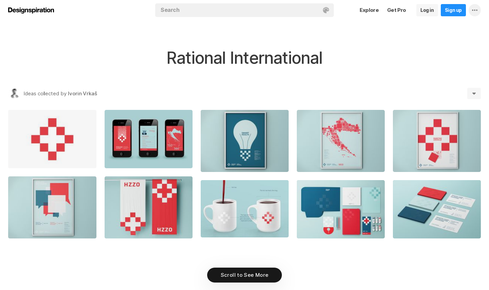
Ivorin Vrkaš (82, 93)
